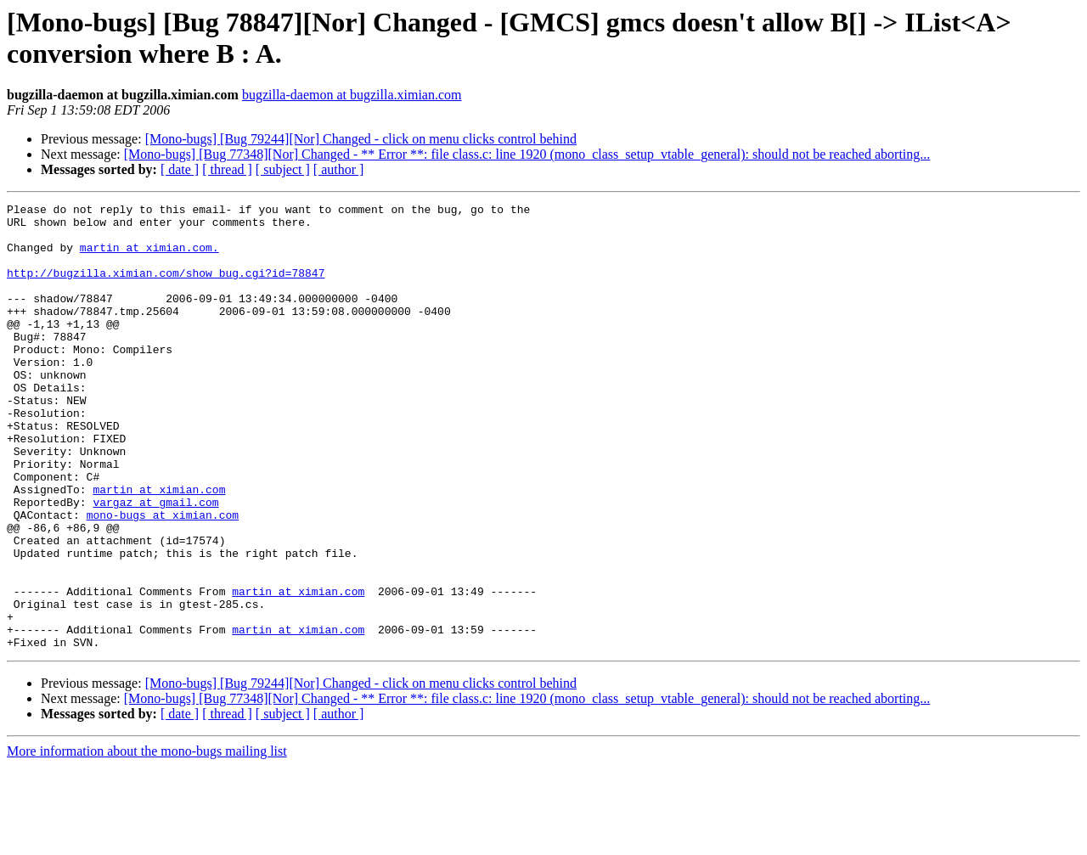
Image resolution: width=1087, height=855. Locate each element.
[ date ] (180, 169)
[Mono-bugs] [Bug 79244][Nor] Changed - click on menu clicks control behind (361, 139)
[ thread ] (227, 169)
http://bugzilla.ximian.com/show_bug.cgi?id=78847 (165, 287)
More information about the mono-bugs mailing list (147, 840)
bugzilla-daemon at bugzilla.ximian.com (352, 94)
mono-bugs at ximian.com (163, 578)
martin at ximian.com (159, 547)
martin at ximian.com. (149, 257)
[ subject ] (283, 169)
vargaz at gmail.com (155, 563)
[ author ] (338, 169)
